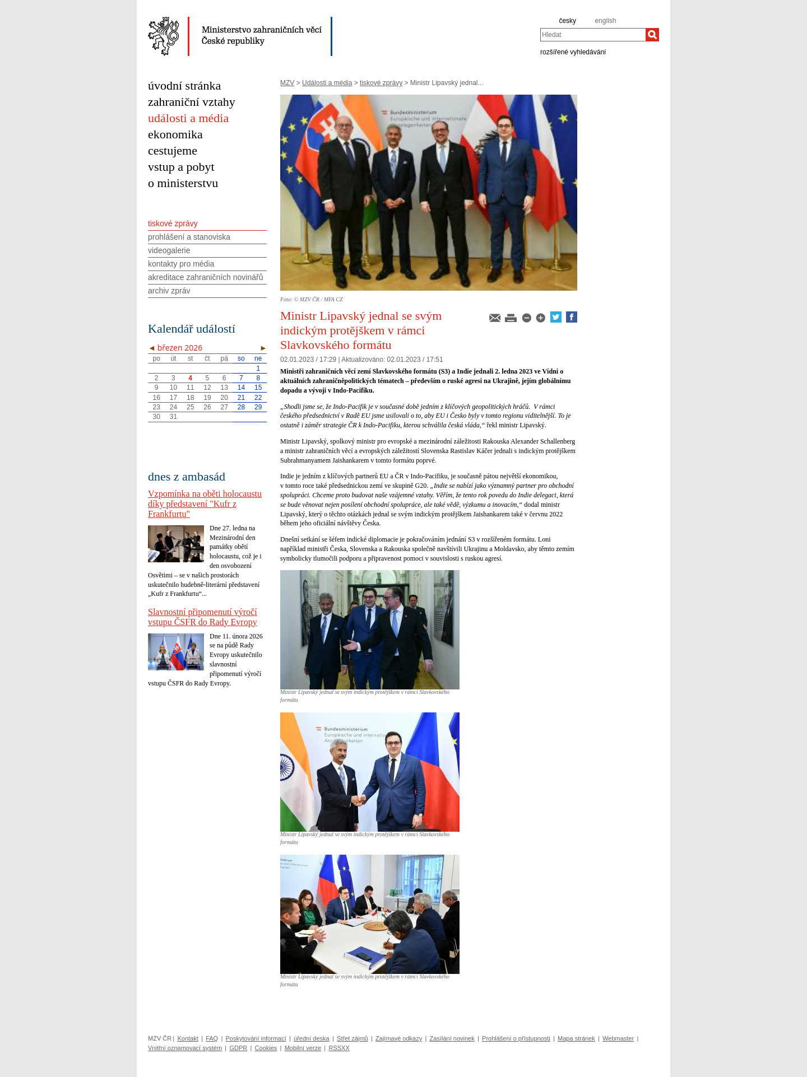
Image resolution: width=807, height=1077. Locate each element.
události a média (188, 118)
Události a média (327, 83)
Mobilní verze (303, 1048)
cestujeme (172, 150)
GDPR (238, 1048)
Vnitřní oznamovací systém (185, 1048)
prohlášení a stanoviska (189, 236)
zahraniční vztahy (191, 102)
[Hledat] (652, 34)
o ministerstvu (183, 183)
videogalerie (169, 250)
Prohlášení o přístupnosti (516, 1038)
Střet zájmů (352, 1038)
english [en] (605, 21)
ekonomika (175, 134)
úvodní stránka (184, 85)
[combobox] (593, 34)
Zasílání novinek (452, 1038)
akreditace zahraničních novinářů (205, 277)
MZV (287, 83)
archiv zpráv (169, 290)
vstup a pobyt (181, 167)
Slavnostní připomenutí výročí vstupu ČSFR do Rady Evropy (202, 617)
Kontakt (187, 1038)
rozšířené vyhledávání (573, 51)
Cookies (266, 1048)
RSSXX (338, 1048)
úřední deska (312, 1038)
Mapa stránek (576, 1038)
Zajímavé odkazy (398, 1038)
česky (567, 21)
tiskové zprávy (381, 83)
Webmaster (618, 1038)
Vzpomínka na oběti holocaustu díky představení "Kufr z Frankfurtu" (205, 504)
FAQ (212, 1038)
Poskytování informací (256, 1038)
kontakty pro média (181, 263)
